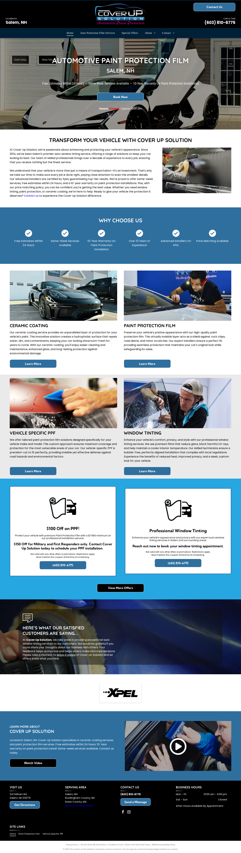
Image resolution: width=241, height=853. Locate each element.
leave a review (66, 655)
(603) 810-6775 (220, 22)
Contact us (31, 196)
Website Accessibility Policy (163, 844)
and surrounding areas (79, 805)
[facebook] (123, 812)
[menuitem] (70, 33)
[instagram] (128, 812)
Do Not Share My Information (93, 844)
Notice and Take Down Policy (137, 844)
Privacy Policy (71, 844)
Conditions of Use (115, 844)
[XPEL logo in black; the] (121, 693)
